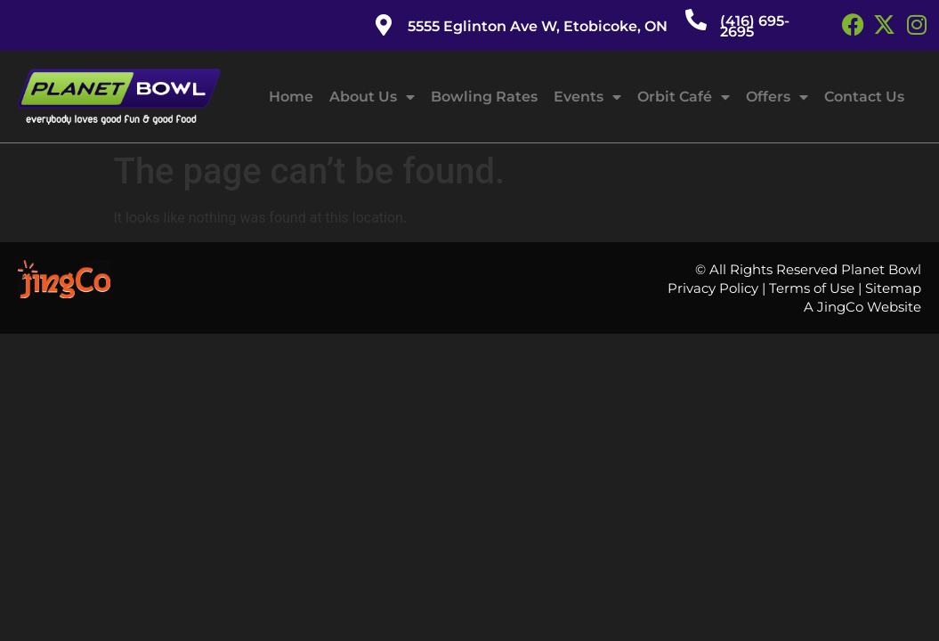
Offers (777, 97)
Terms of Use (811, 288)
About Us (372, 97)
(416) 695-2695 (754, 26)
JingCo (840, 306)
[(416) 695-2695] (696, 19)
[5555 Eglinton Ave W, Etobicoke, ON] (383, 25)
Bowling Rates (484, 96)
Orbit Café (683, 97)
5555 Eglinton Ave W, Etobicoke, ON (538, 26)
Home (291, 96)
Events (587, 97)
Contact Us (864, 96)
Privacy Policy (713, 288)
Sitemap (893, 288)
